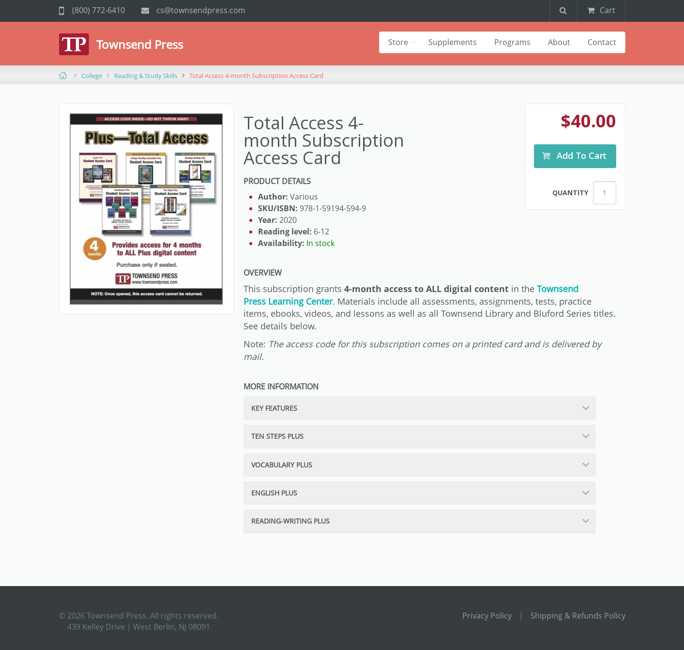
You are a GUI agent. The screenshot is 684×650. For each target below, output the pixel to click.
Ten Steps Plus (277, 436)
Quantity (570, 192)
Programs (512, 42)
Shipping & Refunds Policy (578, 615)
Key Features (274, 408)
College (91, 75)
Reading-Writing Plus (290, 521)
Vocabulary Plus (281, 464)
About (559, 42)
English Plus (274, 492)
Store (399, 42)
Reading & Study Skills (145, 75)
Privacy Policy (487, 615)
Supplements (452, 42)
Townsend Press (139, 44)
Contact (602, 42)
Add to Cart (581, 155)
